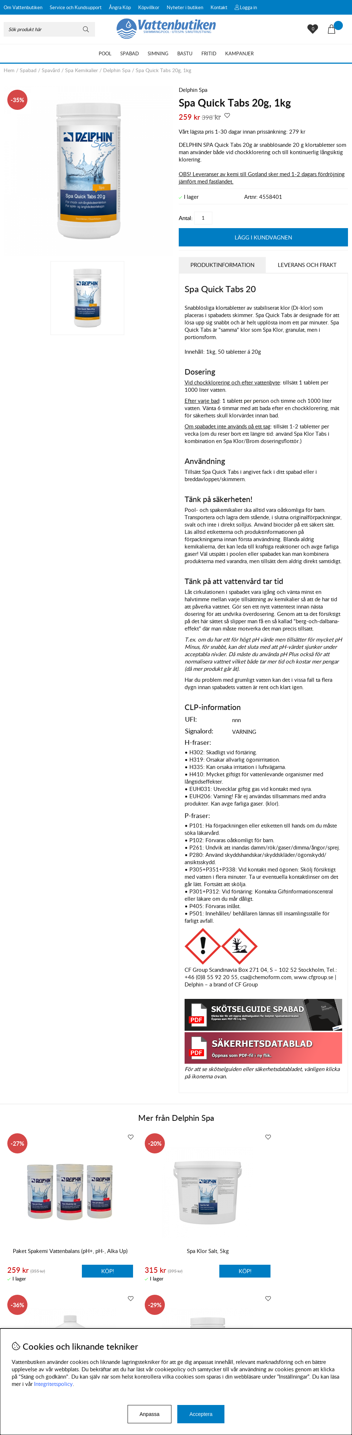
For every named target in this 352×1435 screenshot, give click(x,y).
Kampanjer (239, 53)
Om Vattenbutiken (23, 7)
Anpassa (149, 1414)
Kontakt (219, 7)
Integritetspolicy (53, 1383)
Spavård (51, 70)
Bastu (185, 53)
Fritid (208, 53)
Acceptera (200, 1414)
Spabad (129, 53)
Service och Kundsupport (76, 7)
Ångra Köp (120, 7)
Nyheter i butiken (185, 7)
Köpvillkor (148, 7)
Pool (105, 53)
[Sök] (49, 29)
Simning (158, 53)
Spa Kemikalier (81, 70)
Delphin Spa (116, 70)
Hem (9, 70)
